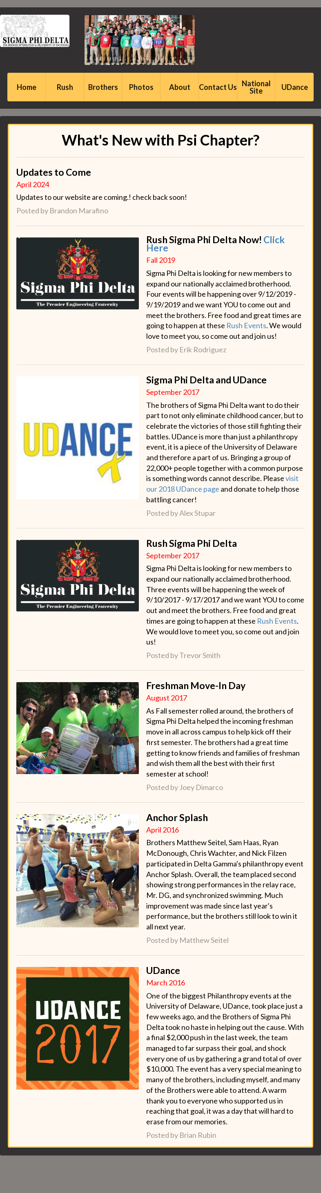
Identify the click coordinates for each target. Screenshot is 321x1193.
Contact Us (218, 87)
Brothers (103, 87)
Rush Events (246, 325)
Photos (141, 87)
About (179, 87)
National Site (256, 87)
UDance (294, 87)
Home (26, 87)
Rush (65, 87)
